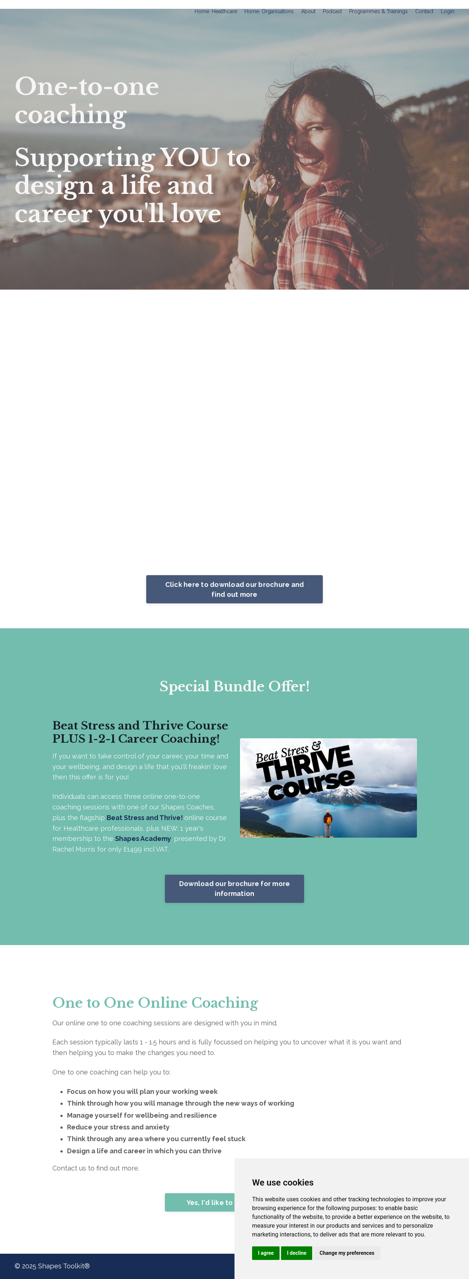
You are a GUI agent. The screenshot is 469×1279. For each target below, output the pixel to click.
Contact (424, 11)
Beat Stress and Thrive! (145, 818)
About (308, 11)
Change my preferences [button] (347, 1253)
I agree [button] (266, 1253)
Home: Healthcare (216, 11)
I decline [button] (296, 1253)
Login (447, 11)
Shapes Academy (143, 838)
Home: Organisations (269, 11)
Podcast (332, 11)
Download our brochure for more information (234, 888)
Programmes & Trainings (378, 11)
